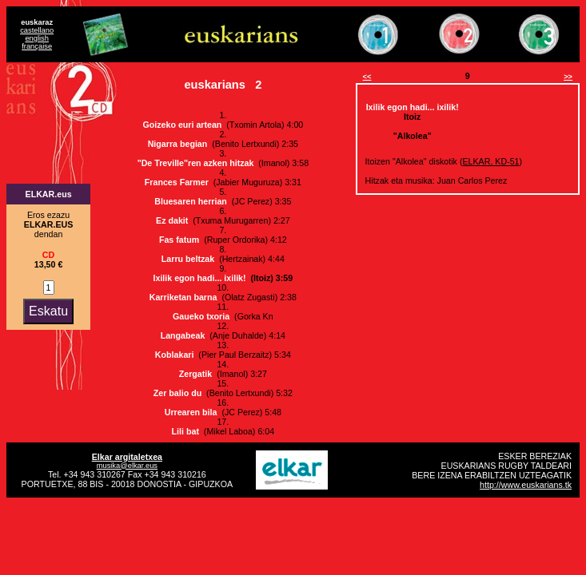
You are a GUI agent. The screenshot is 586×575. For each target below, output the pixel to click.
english (37, 38)
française (37, 46)
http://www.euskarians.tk (526, 485)
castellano (37, 30)
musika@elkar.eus (127, 466)
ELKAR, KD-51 (490, 161)
